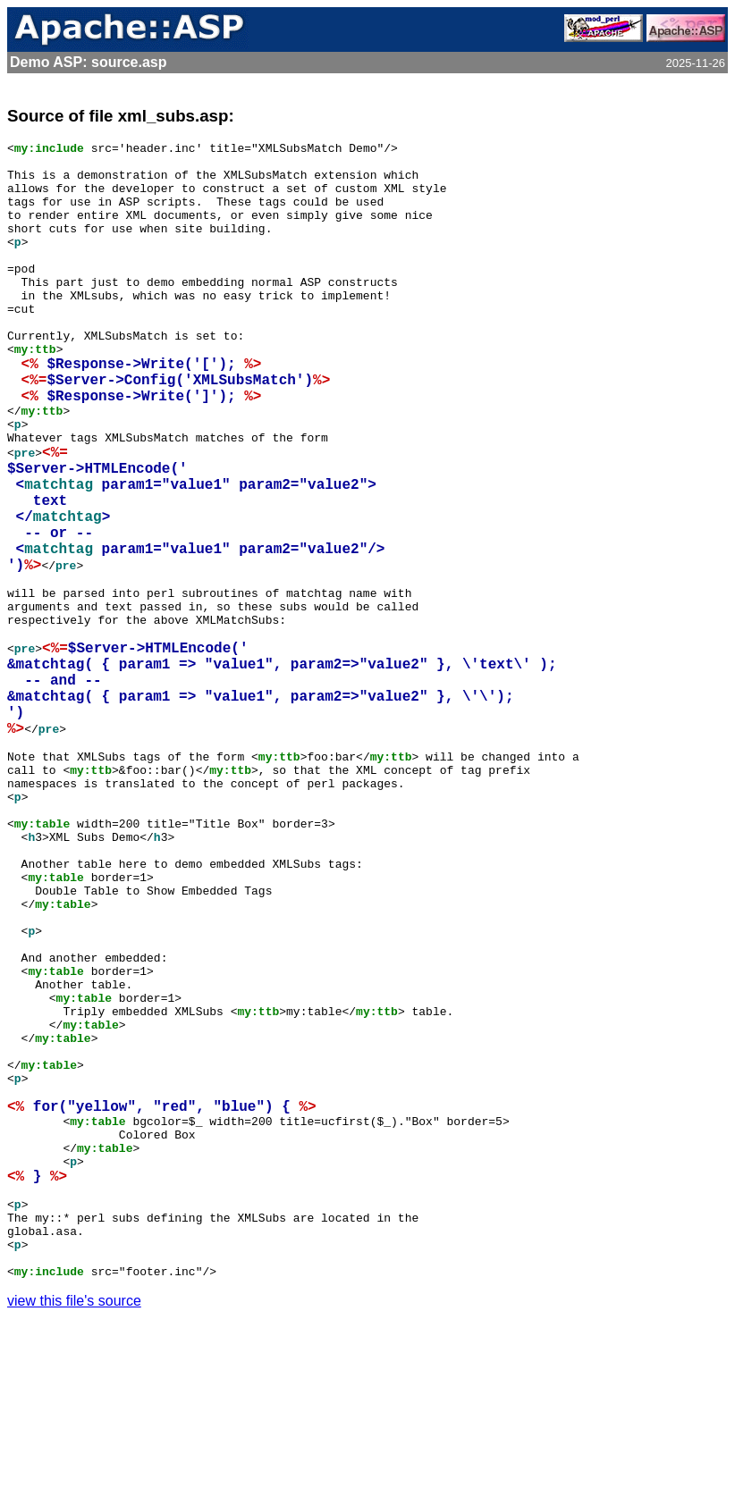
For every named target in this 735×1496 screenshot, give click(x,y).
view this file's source (74, 1473)
